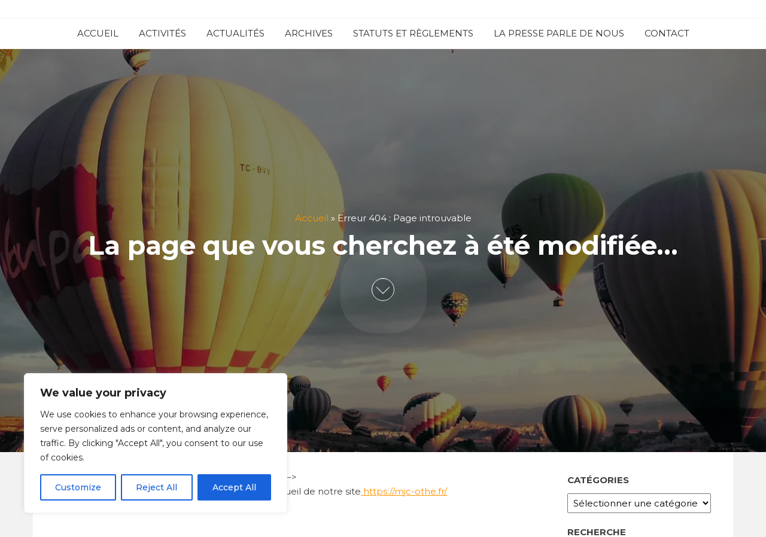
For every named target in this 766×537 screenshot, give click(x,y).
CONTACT (667, 33)
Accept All (234, 487)
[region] (155, 443)
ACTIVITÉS (162, 33)
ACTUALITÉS (235, 33)
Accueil (312, 218)
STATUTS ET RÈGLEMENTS (413, 33)
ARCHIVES (309, 33)
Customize (78, 487)
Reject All (156, 487)
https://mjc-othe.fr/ (404, 491)
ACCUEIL (97, 33)
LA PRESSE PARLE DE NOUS (559, 33)
